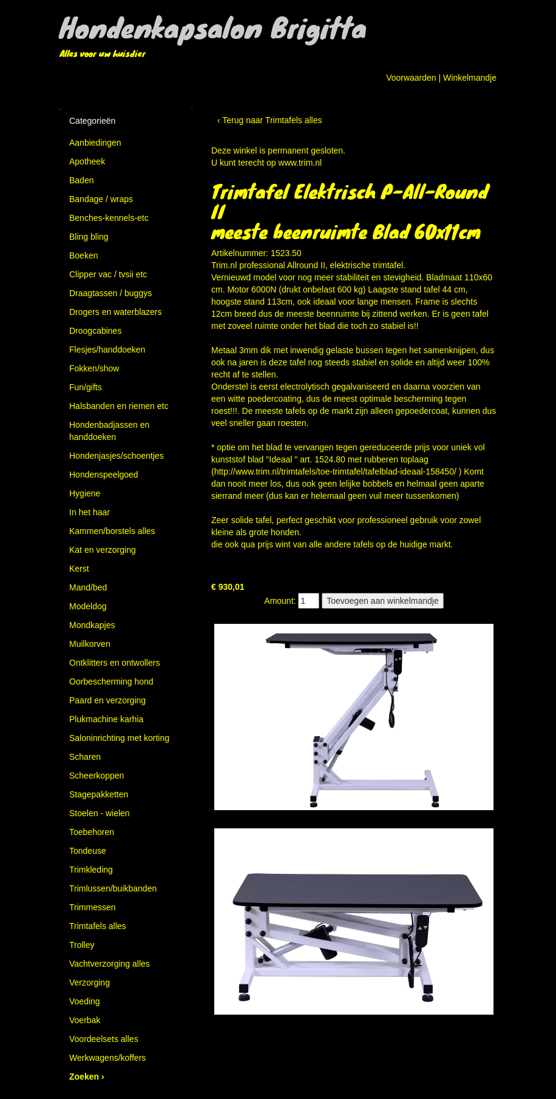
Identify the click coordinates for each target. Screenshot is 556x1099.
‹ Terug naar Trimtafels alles (269, 120)
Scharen (85, 757)
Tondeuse (87, 851)
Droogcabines (95, 331)
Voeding (84, 1001)
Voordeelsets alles (103, 1039)
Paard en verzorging (107, 700)
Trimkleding (91, 869)
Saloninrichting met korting (119, 738)
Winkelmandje (470, 78)
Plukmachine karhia (106, 719)
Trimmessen (92, 907)
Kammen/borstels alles (112, 531)
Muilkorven (89, 644)
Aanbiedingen (95, 142)
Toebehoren (91, 832)
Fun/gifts (85, 387)
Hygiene (84, 493)
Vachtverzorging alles (109, 964)
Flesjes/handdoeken (107, 349)
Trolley (82, 945)
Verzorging (89, 982)
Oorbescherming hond (111, 681)
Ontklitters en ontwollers (114, 663)
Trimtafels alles (97, 926)
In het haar (89, 512)
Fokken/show (94, 368)
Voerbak (84, 1020)
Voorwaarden (411, 78)
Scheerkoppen (96, 775)
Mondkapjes (92, 625)
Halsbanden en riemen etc (118, 406)
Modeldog (88, 606)
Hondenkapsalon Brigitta (213, 26)
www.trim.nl (300, 162)
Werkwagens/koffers (107, 1058)
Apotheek (87, 161)
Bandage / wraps (101, 199)
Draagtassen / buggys (110, 293)
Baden (81, 180)
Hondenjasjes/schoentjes (116, 456)
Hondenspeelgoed (103, 474)
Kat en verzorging (102, 550)
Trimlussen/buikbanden (113, 888)
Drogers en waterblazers (115, 312)
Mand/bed (88, 587)
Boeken (83, 255)
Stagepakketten (98, 794)
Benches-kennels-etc (109, 218)
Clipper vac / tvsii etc (108, 274)
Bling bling (89, 237)
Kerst (79, 568)
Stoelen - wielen (99, 813)
